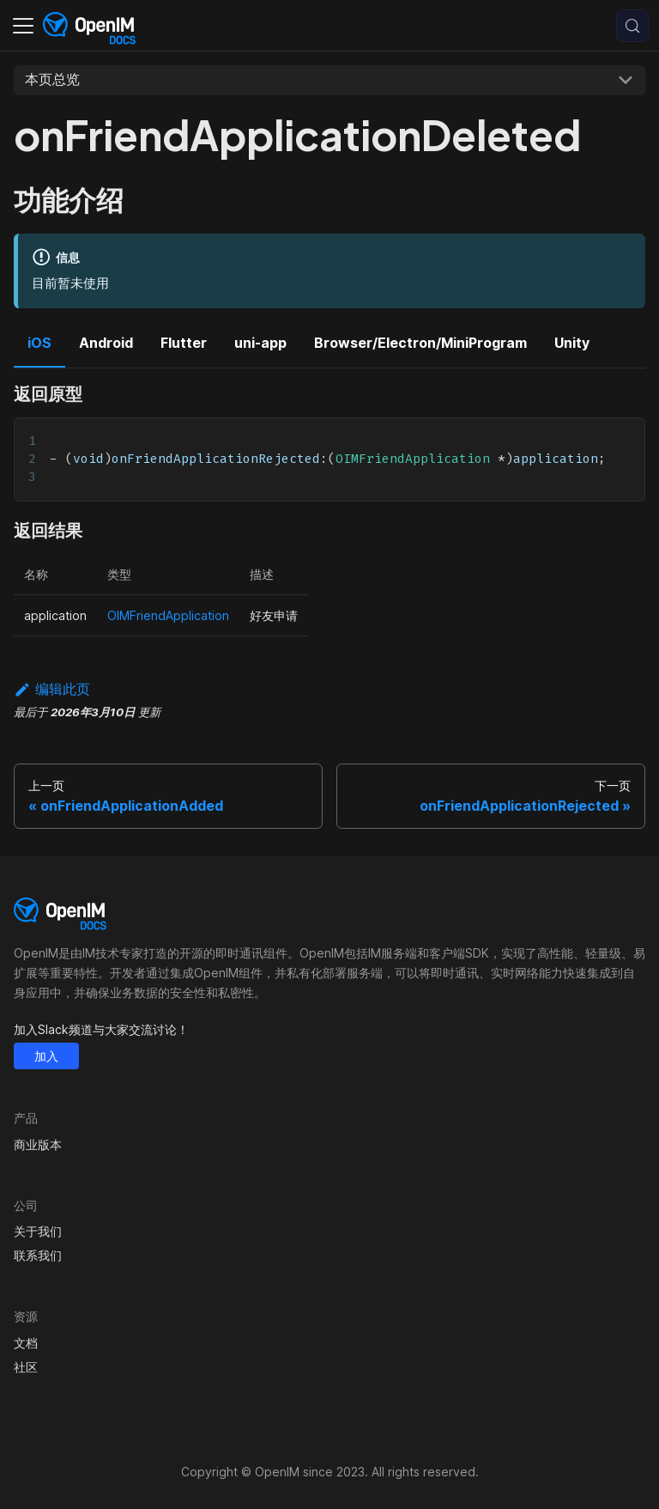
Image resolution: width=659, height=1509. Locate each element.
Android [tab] (106, 342)
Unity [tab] (571, 342)
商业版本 (38, 1144)
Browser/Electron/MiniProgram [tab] (420, 342)
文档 (26, 1343)
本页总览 (52, 79)
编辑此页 (52, 688)
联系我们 (38, 1255)
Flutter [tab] (183, 342)
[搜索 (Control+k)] (632, 25)
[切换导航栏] (23, 26)
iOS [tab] (39, 342)
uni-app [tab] (260, 342)
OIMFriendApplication (168, 615)
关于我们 (38, 1231)
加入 (46, 1056)
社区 (26, 1367)
